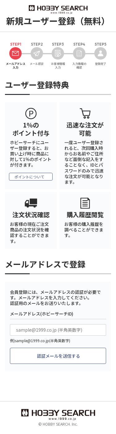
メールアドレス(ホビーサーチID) (41, 314)
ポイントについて (29, 176)
